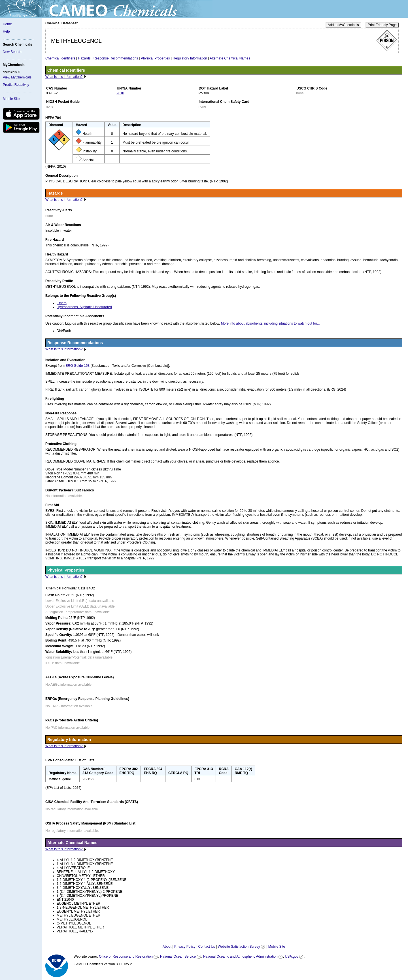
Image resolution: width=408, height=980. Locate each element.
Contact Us (206, 947)
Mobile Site (11, 99)
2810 (120, 93)
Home (7, 24)
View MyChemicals (17, 77)
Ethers (62, 303)
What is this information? (64, 77)
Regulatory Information (190, 58)
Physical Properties (155, 58)
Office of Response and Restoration (126, 956)
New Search (12, 52)
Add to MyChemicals (343, 25)
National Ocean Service (178, 956)
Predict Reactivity (16, 85)
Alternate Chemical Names (230, 58)
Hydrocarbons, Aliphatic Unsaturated (84, 307)
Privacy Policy (185, 947)
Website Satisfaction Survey (239, 947)
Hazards (84, 58)
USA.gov (291, 956)
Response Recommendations (116, 58)
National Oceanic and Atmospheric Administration (240, 956)
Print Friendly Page (382, 25)
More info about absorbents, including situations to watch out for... (270, 323)
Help (6, 31)
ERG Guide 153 (77, 366)
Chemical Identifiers (60, 58)
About (167, 947)
